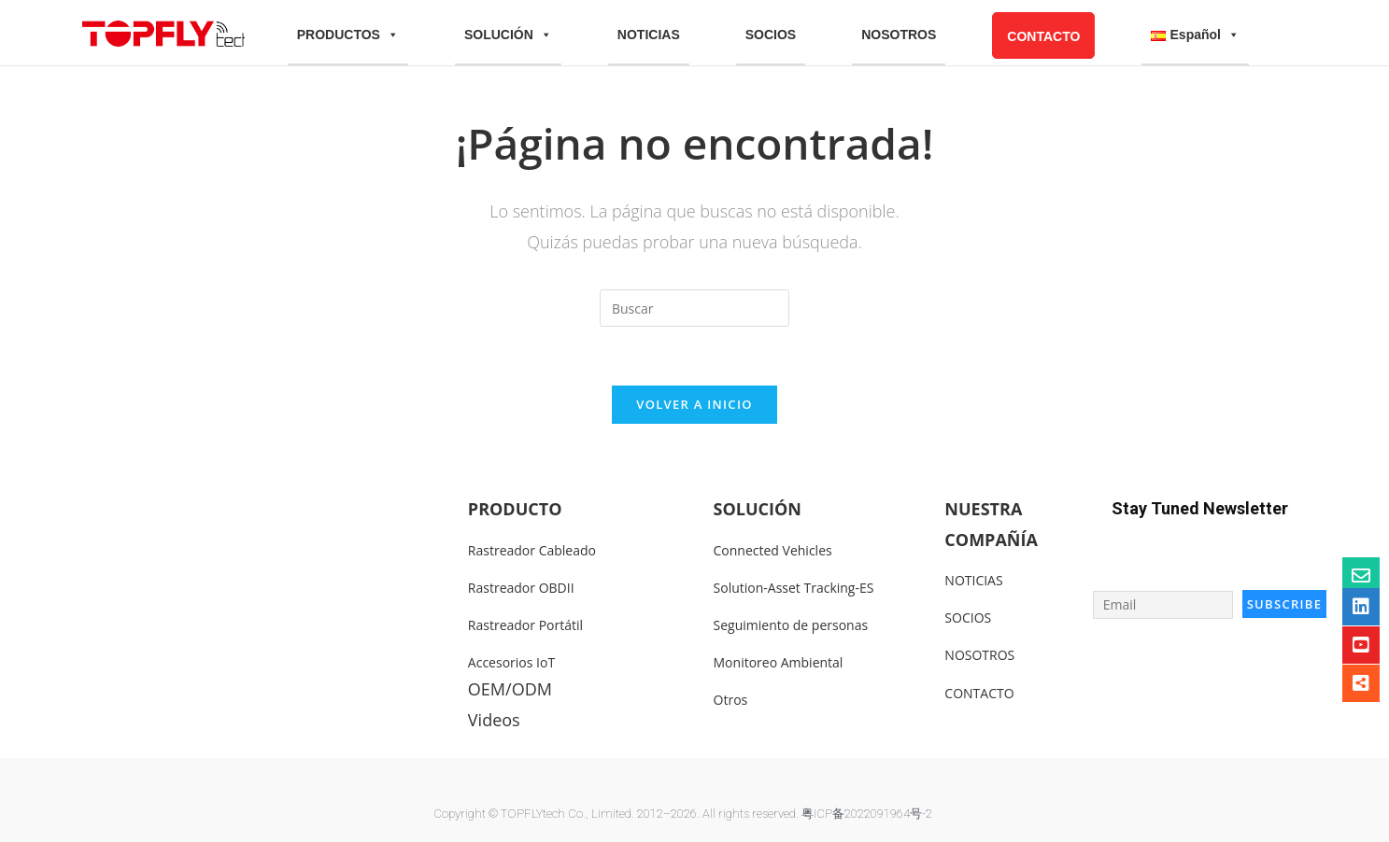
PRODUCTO (515, 509)
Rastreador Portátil (525, 625)
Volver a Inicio (694, 404)
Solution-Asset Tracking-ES (794, 587)
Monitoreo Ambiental (778, 662)
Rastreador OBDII (521, 587)
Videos (494, 720)
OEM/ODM (510, 689)
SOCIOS (770, 34)
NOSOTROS (898, 34)
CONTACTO (1043, 36)
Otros (731, 700)
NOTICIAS (648, 34)
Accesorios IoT (511, 662)
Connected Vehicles (773, 550)
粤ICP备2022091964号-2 (866, 814)
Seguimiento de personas (791, 625)
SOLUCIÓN (508, 35)
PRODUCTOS (348, 35)
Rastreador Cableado (532, 550)
